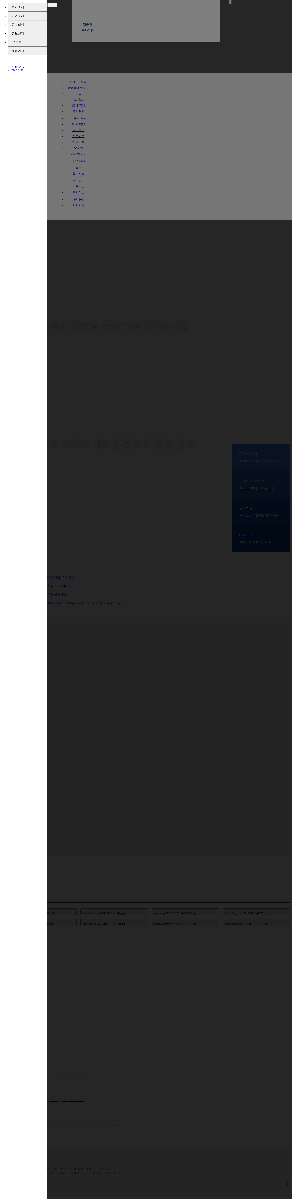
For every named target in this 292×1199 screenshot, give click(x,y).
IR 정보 (17, 42)
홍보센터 (18, 33)
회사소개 (18, 7)
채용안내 (18, 50)
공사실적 (18, 24)
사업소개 (18, 15)
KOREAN (17, 67)
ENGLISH (17, 70)
